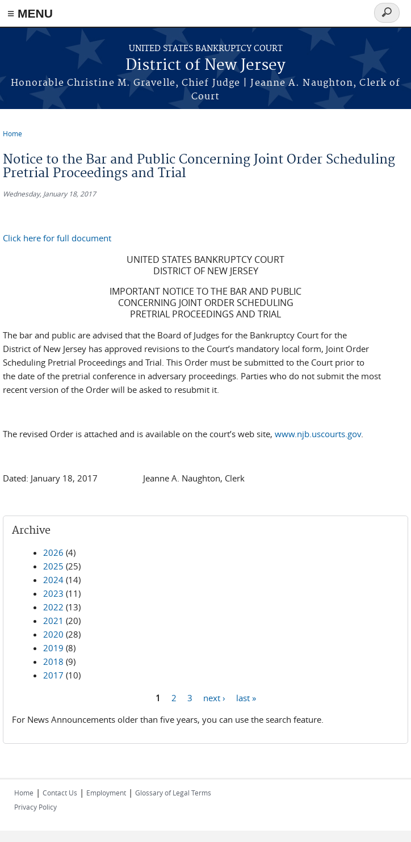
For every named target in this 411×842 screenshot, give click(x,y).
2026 (53, 552)
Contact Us (60, 792)
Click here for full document (57, 238)
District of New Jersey (205, 65)
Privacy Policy (35, 806)
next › (214, 697)
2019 (53, 648)
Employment (106, 792)
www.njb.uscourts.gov (318, 433)
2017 (53, 675)
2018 (53, 661)
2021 (53, 620)
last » (246, 697)
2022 (53, 607)
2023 (53, 593)
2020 (53, 634)
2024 (53, 579)
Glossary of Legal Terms (173, 792)
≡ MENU (30, 13)
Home (12, 133)
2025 (53, 566)
